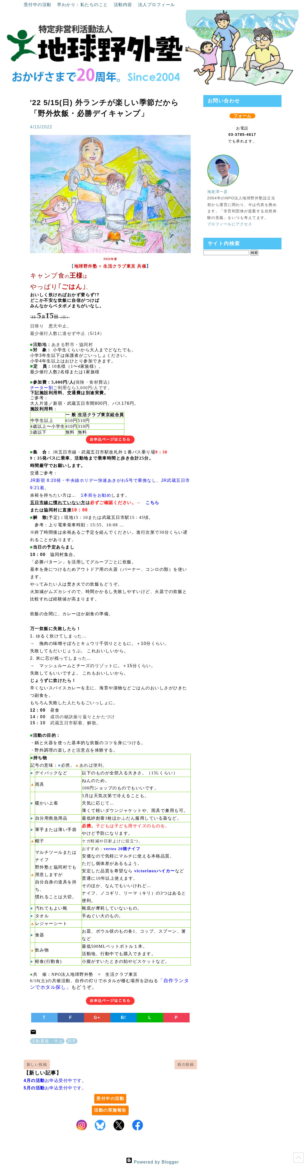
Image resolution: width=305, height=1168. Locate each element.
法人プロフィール (156, 4)
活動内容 (124, 4)
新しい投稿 (37, 1064)
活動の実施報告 (110, 1110)
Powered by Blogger (152, 1162)
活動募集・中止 (47, 1041)
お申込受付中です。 (55, 1080)
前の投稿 (185, 1064)
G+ (97, 1017)
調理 (71, 1041)
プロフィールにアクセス (229, 224)
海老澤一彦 (217, 192)
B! (123, 1017)
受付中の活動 (38, 4)
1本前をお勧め (96, 495)
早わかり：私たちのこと (83, 4)
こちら (152, 502)
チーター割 (41, 387)
